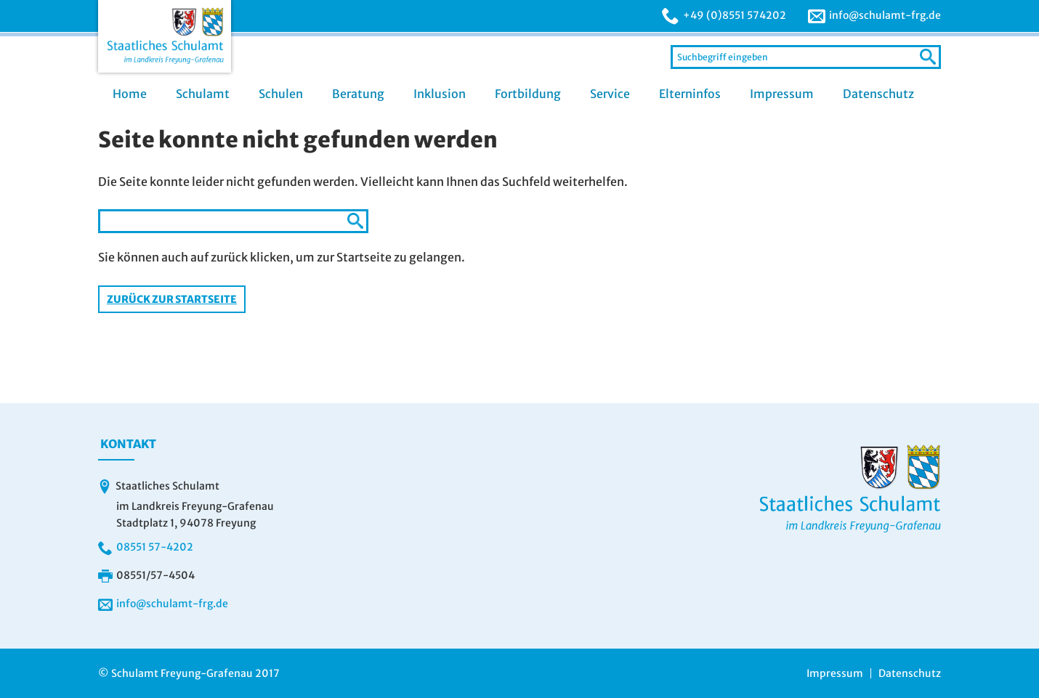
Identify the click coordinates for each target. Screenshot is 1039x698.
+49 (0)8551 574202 (734, 15)
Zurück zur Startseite (172, 299)
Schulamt (203, 93)
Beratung (358, 93)
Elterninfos (690, 93)
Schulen (281, 93)
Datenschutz (878, 93)
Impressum (782, 93)
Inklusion (439, 93)
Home (130, 93)
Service (610, 93)
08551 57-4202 (154, 546)
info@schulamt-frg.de (885, 15)
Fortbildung (528, 93)
